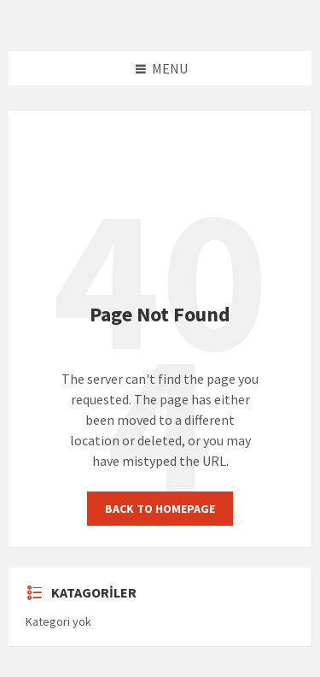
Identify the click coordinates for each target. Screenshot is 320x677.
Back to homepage (160, 508)
